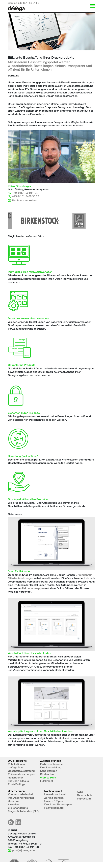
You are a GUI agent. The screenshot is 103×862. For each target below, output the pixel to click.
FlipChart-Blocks (18, 781)
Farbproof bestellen (52, 764)
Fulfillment (46, 781)
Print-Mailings (16, 784)
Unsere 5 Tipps (53, 801)
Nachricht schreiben (24, 200)
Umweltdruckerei (55, 794)
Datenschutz (84, 795)
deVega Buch (16, 767)
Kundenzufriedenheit (21, 794)
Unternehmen (16, 791)
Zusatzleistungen (50, 760)
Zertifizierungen (54, 797)
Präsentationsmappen (21, 774)
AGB (80, 791)
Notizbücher (15, 777)
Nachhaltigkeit (53, 791)
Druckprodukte (17, 760)
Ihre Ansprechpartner (21, 797)
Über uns (13, 801)
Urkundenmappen (33, 588)
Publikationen (16, 764)
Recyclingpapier (54, 807)
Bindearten (47, 774)
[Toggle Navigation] (91, 6)
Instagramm (11, 822)
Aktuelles (13, 804)
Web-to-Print (48, 777)
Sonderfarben (48, 770)
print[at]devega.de (23, 850)
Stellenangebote (18, 807)
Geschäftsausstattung (21, 770)
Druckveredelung (50, 767)
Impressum (84, 798)
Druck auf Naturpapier (58, 804)
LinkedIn (18, 822)
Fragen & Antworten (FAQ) (23, 811)
